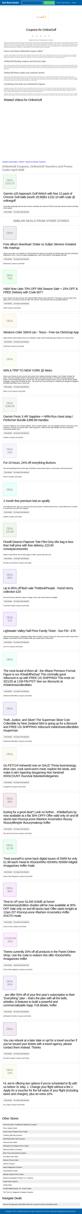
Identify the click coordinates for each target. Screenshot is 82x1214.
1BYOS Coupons (9, 1164)
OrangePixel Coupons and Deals (14, 787)
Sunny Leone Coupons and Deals (14, 926)
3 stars (41, 36)
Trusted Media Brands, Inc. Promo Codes (17, 1188)
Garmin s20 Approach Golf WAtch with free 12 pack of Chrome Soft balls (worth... (31, 1204)
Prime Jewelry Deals (10, 1128)
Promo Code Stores (63, 3)
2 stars (37, 36)
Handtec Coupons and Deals (13, 437)
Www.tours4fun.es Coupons (12, 1149)
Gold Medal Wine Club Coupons (14, 1139)
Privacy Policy (39, 1211)
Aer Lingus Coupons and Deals (14, 1104)
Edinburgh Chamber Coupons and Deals (17, 1016)
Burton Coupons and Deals (12, 476)
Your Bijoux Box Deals (10, 1156)
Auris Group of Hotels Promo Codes (15, 1132)
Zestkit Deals (7, 1185)
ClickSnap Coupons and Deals (13, 346)
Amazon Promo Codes (11, 1160)
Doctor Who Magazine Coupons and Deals (17, 876)
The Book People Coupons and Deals (16, 605)
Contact (32, 1211)
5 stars (49, 36)
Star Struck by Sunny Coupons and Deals (17, 833)
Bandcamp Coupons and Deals (14, 263)
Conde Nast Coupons (10, 1181)
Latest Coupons (20, 6)
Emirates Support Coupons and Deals (16, 1058)
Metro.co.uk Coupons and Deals (14, 391)
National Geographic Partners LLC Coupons (18, 1178)
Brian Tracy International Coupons (14, 1153)
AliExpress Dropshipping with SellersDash (63, 1211)
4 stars (45, 36)
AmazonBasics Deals (10, 1171)
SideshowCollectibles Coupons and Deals (17, 695)
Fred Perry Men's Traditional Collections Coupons (20, 1124)
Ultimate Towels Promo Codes (13, 1174)
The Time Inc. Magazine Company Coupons (18, 1192)
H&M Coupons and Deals (12, 308)
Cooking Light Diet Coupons (12, 1135)
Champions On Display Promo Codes (16, 1146)
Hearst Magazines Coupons (12, 1167)
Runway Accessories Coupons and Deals (17, 563)
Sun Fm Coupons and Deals (13, 646)
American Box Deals (10, 1142)
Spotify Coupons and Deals (12, 516)
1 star (33, 36)
